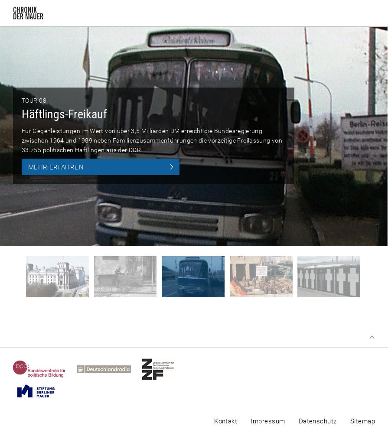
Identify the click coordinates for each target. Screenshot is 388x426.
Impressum (268, 421)
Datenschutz (318, 421)
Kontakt (225, 421)
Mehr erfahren (56, 167)
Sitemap (362, 421)
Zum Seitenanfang (372, 337)
